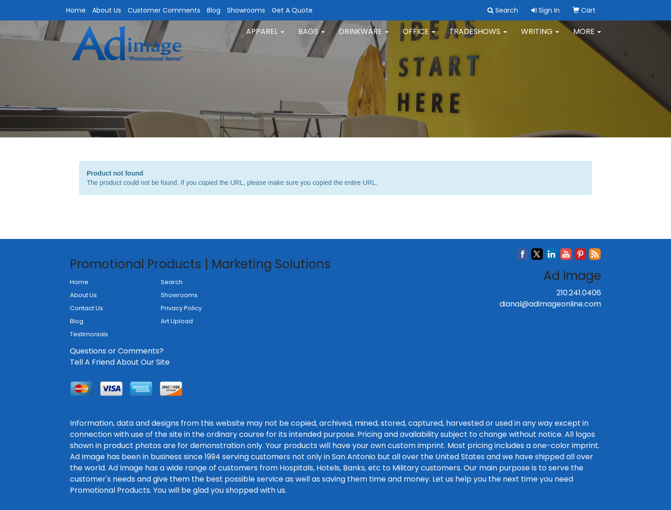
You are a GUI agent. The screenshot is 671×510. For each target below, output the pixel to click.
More (587, 37)
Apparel (265, 37)
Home (76, 10)
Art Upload (177, 321)
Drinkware (364, 37)
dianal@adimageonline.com (550, 304)
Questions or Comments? (117, 351)
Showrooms (246, 10)
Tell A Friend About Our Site (120, 362)
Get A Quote (292, 10)
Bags (311, 37)
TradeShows (478, 37)
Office (419, 37)
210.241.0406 (578, 292)
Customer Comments (164, 10)
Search (172, 282)
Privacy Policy (181, 308)
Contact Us (86, 308)
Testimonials (89, 334)
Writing (540, 37)
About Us (106, 10)
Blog (213, 10)
